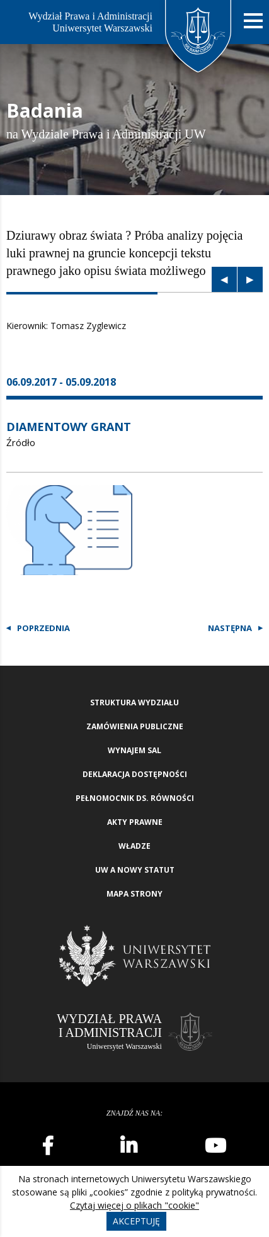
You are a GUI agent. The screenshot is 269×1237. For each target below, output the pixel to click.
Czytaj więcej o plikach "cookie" (134, 1205)
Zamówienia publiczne (134, 726)
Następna (230, 628)
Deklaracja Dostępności (135, 774)
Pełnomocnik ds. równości (135, 798)
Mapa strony (134, 893)
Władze (134, 846)
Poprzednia (43, 628)
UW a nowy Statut (135, 870)
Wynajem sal (134, 750)
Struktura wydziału (134, 702)
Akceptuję (136, 1221)
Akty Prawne (135, 822)
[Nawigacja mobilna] (253, 21)
